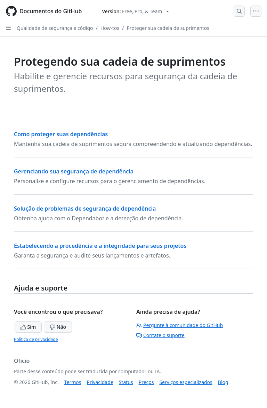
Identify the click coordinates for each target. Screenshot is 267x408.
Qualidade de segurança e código (55, 28)
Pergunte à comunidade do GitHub (179, 325)
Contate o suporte (160, 335)
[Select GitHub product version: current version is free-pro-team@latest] (135, 11)
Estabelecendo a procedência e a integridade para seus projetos (100, 246)
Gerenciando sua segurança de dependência (74, 171)
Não (58, 327)
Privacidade (100, 382)
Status (126, 382)
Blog (223, 382)
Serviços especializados (185, 382)
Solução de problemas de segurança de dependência (85, 208)
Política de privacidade (36, 339)
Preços (146, 382)
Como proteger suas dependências (61, 134)
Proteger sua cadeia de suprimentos (168, 28)
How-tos (109, 28)
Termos (72, 382)
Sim (28, 327)
